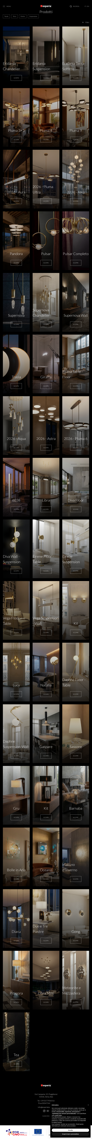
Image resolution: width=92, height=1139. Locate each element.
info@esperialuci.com (46, 1107)
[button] (88, 1105)
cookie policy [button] (58, 1115)
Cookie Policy (46, 1115)
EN (88, 6)
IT (85, 6)
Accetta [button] (70, 1130)
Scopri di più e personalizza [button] (70, 1134)
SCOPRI (16, 78)
